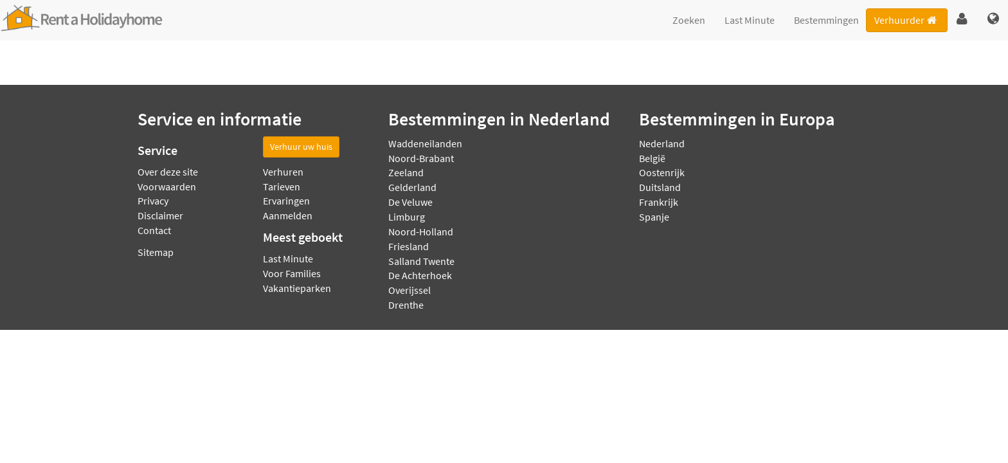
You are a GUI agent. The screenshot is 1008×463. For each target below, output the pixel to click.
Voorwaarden (167, 186)
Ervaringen (286, 200)
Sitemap (156, 252)
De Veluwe (410, 201)
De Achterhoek (420, 275)
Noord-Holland (420, 231)
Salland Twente (421, 261)
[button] (962, 19)
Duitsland (660, 187)
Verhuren (283, 171)
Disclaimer (160, 215)
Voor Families (292, 273)
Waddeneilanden (425, 143)
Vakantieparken (297, 288)
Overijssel (409, 290)
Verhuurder (906, 20)
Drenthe (406, 304)
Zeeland (406, 172)
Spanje (654, 216)
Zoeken (688, 20)
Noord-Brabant (421, 158)
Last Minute (749, 20)
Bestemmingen (826, 20)
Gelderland (412, 187)
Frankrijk (658, 201)
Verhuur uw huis (301, 146)
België (652, 158)
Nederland (662, 143)
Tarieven (281, 186)
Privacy (153, 200)
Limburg (406, 216)
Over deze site (168, 171)
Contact (154, 230)
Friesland (408, 246)
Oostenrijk (662, 172)
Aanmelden (287, 215)
